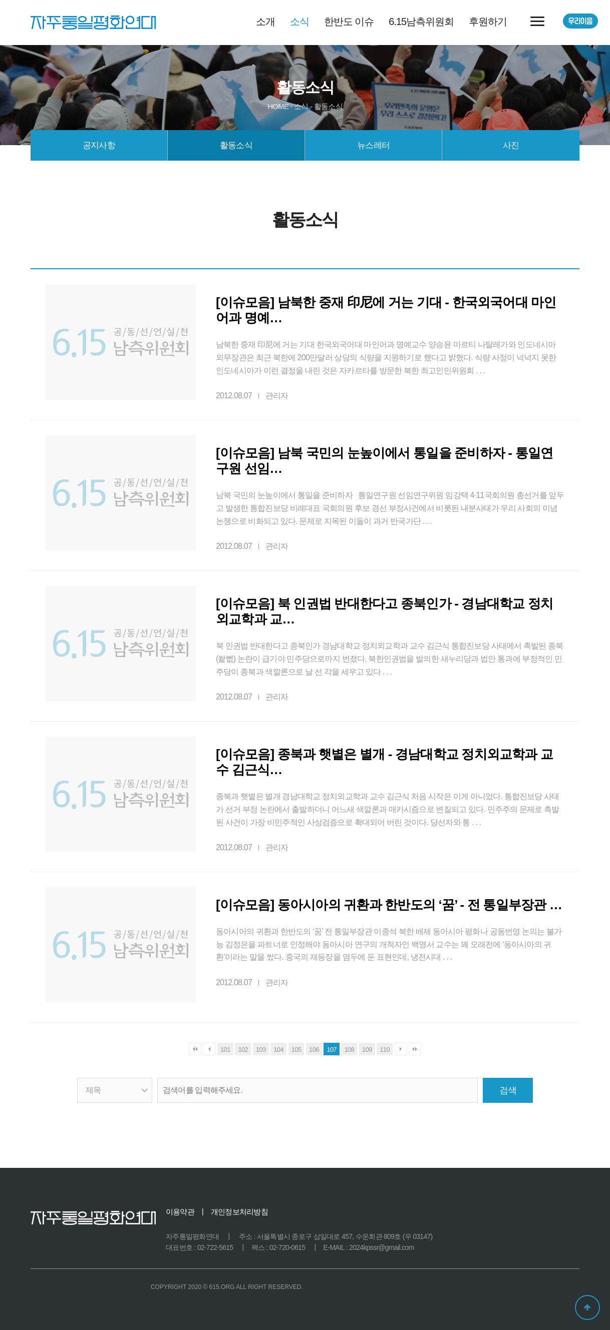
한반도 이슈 (349, 21)
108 (349, 1049)
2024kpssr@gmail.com (381, 1247)
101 (225, 1049)
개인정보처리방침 (239, 1211)
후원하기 (488, 21)
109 (367, 1049)
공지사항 (99, 145)
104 (278, 1049)
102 (243, 1049)
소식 (299, 21)
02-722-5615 (215, 1247)
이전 (209, 1049)
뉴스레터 (373, 145)
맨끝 (415, 1049)
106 (314, 1049)
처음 (195, 1049)
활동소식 (236, 145)
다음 (401, 1049)
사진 (511, 145)
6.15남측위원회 (421, 21)
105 (296, 1049)
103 (261, 1049)
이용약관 (180, 1211)
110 (385, 1049)
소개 (265, 21)
